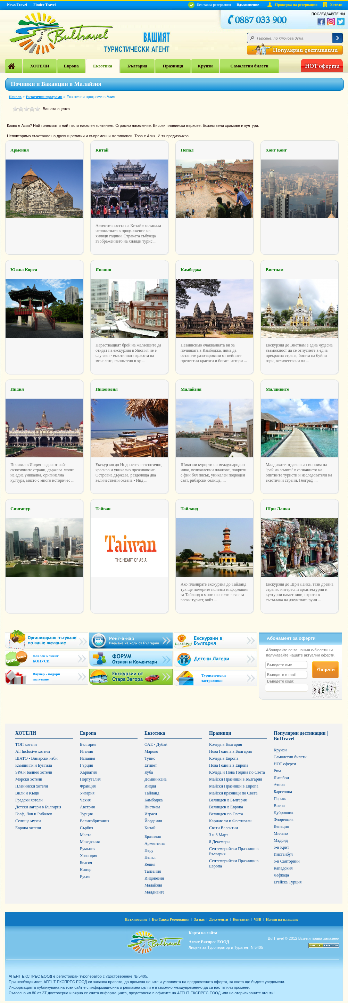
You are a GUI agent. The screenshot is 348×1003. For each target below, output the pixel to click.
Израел (150, 814)
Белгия (86, 862)
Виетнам (274, 269)
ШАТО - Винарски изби (36, 758)
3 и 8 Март (218, 834)
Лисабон (281, 777)
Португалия (90, 779)
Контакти (241, 919)
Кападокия (283, 868)
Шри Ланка (278, 508)
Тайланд (189, 508)
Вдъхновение (248, 4)
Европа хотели (28, 827)
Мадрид (281, 840)
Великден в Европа (226, 807)
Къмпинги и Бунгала (33, 765)
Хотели (336, 4)
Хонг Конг (276, 150)
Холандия (88, 855)
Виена (279, 805)
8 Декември (219, 841)
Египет (150, 765)
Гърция (86, 765)
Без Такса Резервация (170, 919)
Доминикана (155, 779)
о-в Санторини (287, 861)
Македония (90, 841)
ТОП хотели (26, 744)
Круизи (205, 65)
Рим (277, 770)
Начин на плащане (282, 919)
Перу (149, 850)
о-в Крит (281, 847)
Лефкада (281, 875)
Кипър (85, 869)
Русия (85, 876)
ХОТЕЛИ (39, 65)
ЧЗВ (257, 919)
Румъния (88, 848)
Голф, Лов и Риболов (33, 814)
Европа (71, 65)
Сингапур (20, 508)
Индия (17, 389)
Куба (148, 772)
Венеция (281, 826)
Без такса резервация (209, 4)
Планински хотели (31, 786)
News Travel (17, 4)
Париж (280, 798)
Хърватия (88, 772)
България (137, 65)
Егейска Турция (287, 882)
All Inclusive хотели (32, 751)
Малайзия (191, 389)
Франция (88, 786)
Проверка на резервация (296, 4)
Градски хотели (29, 800)
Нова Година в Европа (228, 765)
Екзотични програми (44, 97)
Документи (218, 919)
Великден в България (228, 800)
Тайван (103, 508)
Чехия (85, 800)
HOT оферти (285, 763)
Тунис (149, 758)
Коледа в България (225, 744)
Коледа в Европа (223, 758)
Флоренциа (283, 819)
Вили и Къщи (27, 793)
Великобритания (94, 820)
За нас (199, 919)
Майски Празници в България (235, 779)
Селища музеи (28, 820)
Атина (279, 784)
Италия (86, 751)
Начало (15, 97)
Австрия (87, 807)
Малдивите (277, 389)
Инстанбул (283, 854)
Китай (102, 150)
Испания (87, 758)
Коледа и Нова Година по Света (237, 772)
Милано (281, 833)
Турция (86, 814)
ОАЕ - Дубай (155, 744)
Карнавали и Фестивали (230, 820)
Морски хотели (28, 779)
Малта (85, 834)
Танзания (152, 871)
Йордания (153, 820)
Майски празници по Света (233, 793)
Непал (187, 150)
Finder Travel (44, 4)
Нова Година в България (230, 751)
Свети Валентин (223, 827)
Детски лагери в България (38, 807)
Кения (149, 864)
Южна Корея (23, 269)
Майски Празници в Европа (233, 786)
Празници (173, 65)
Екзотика (102, 65)
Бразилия (152, 836)
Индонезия (107, 389)
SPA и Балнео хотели (33, 772)
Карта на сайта (203, 932)
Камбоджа (191, 269)
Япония (103, 269)
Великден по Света (226, 814)
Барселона (283, 791)
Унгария (87, 793)
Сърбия (86, 827)
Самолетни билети (249, 65)
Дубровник (283, 812)
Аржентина (154, 843)
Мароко (151, 751)
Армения (19, 150)
